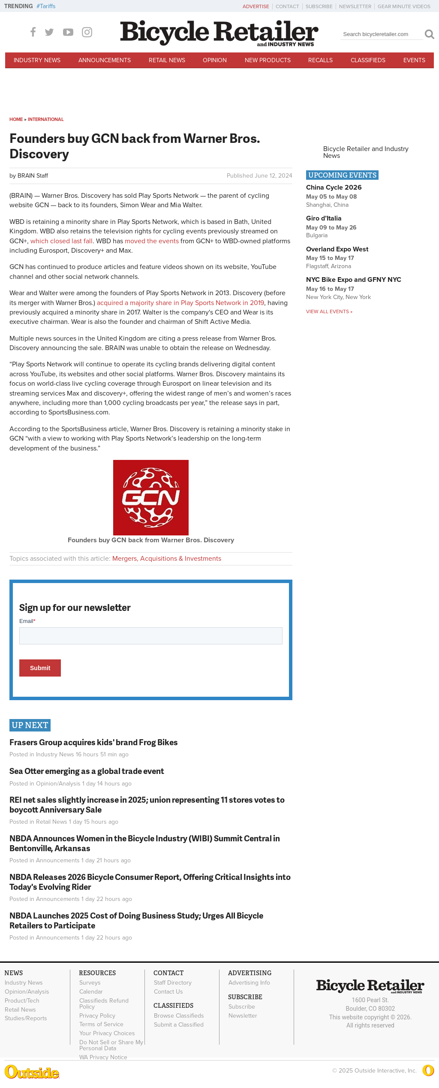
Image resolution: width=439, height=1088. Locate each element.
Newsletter (355, 6)
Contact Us (168, 991)
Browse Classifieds (179, 1015)
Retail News (167, 60)
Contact (287, 6)
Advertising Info (249, 982)
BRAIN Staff (33, 175)
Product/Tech (22, 1000)
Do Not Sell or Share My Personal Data (111, 1045)
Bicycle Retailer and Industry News (366, 152)
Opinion (215, 60)
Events (414, 60)
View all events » (329, 311)
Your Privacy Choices (107, 1033)
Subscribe (319, 6)
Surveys (90, 982)
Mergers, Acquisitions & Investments (166, 558)
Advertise (256, 6)
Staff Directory (173, 982)
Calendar (91, 991)
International (46, 119)
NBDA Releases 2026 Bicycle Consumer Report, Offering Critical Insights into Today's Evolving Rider (150, 881)
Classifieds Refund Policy (104, 1003)
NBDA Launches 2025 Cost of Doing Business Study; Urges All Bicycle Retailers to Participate (136, 920)
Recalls (320, 60)
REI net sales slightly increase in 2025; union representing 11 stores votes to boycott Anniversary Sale (147, 804)
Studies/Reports (26, 1018)
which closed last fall (61, 241)
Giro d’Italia (324, 218)
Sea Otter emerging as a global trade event (86, 771)
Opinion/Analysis (58, 783)
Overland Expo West (337, 249)
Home (16, 119)
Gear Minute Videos (404, 6)
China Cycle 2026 (334, 187)
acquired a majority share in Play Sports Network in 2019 (180, 303)
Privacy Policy (97, 1015)
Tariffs (48, 6)
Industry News (37, 60)
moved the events (152, 241)
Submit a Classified (179, 1024)
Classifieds (368, 60)
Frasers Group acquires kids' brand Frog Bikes (93, 742)
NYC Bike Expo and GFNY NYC (353, 279)
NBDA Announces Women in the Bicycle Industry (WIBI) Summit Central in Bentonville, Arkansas (144, 843)
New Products (268, 60)
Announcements (104, 60)
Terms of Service (101, 1024)
